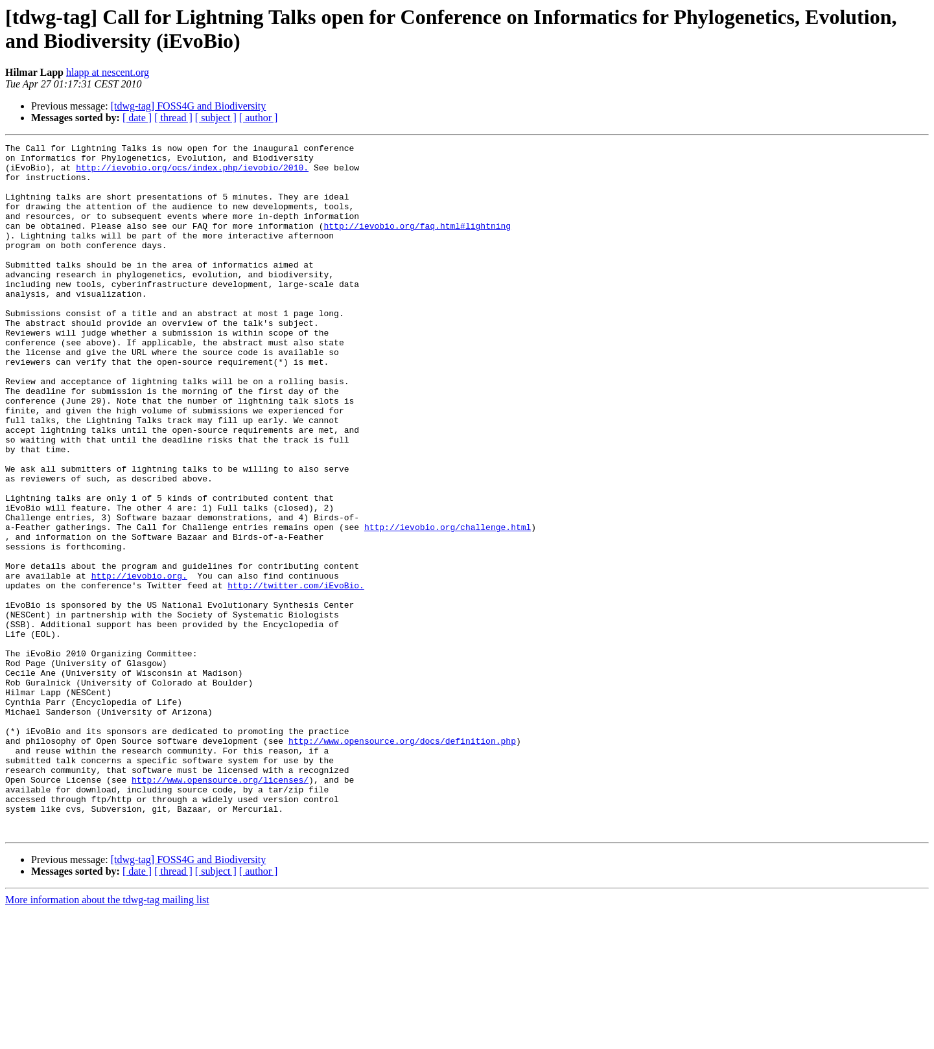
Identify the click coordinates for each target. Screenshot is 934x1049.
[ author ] (258, 117)
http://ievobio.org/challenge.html (447, 604)
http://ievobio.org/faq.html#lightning (417, 243)
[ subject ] (216, 117)
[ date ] (137, 117)
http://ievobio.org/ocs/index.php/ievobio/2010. (192, 173)
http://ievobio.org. (139, 663)
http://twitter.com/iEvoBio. (296, 674)
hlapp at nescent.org (107, 72)
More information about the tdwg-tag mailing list (107, 1037)
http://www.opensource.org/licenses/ (220, 908)
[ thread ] (173, 117)
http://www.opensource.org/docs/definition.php (402, 861)
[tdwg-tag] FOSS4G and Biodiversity (188, 105)
